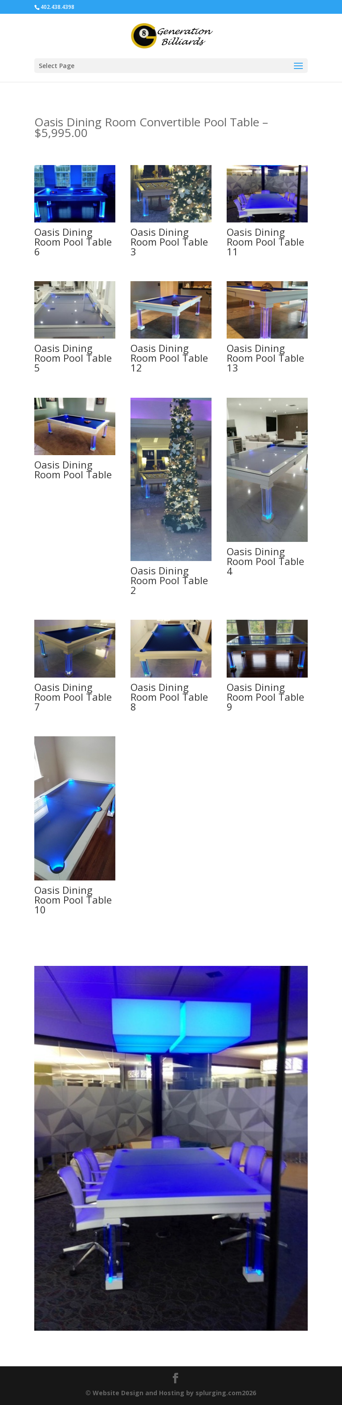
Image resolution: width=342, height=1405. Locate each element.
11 (201, 1312)
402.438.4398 (57, 7)
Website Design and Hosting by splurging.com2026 (174, 1393)
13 (216, 1312)
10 (193, 1312)
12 (208, 1312)
